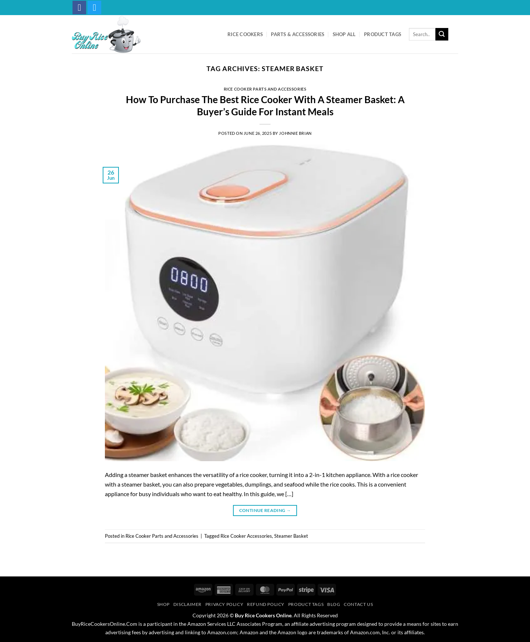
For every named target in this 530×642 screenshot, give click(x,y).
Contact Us (358, 604)
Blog (333, 604)
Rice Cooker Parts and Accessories (265, 89)
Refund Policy (266, 604)
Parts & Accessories (297, 34)
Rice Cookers (245, 34)
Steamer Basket (291, 536)
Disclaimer (187, 604)
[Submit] (441, 34)
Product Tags (382, 34)
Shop (163, 604)
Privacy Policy (224, 604)
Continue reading (265, 510)
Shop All (344, 34)
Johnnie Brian (295, 133)
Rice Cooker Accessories (246, 536)
